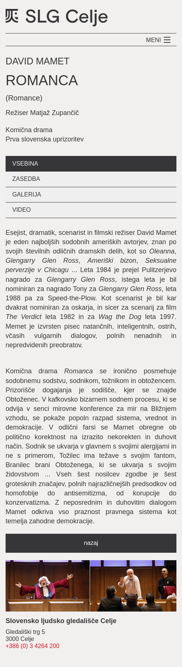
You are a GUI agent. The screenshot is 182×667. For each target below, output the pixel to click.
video (21, 210)
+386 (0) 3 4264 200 (33, 646)
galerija (26, 194)
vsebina (25, 163)
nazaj (91, 543)
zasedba (26, 179)
